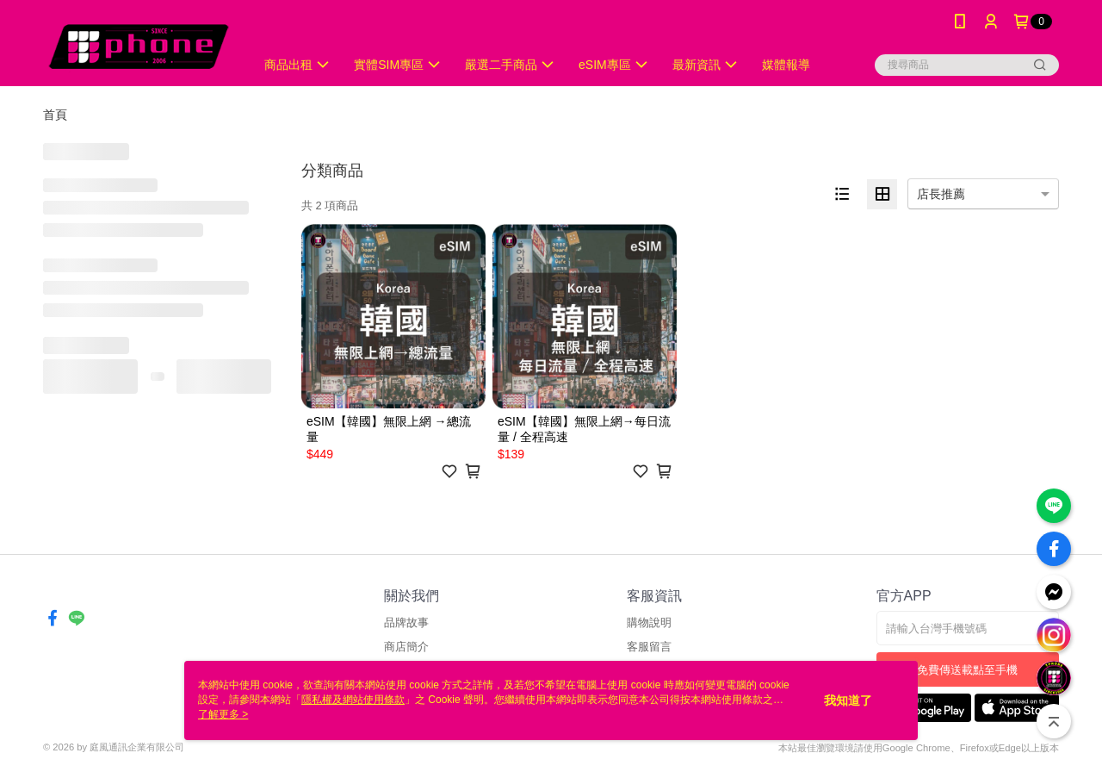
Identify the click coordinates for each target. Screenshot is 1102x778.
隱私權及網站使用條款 (353, 700)
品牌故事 (406, 622)
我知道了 (848, 700)
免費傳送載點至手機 (967, 669)
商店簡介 (406, 646)
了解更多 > (223, 714)
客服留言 (649, 646)
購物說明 (649, 622)
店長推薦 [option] (941, 194)
